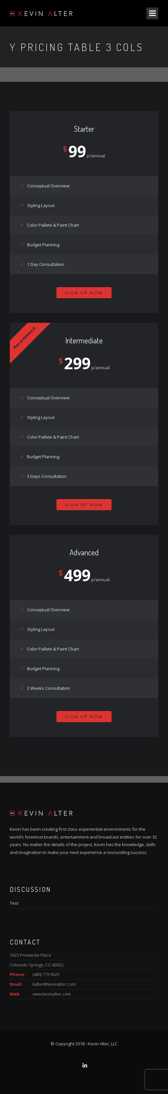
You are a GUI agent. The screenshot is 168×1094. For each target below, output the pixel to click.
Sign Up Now (84, 293)
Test (14, 903)
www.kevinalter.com (52, 994)
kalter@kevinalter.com (54, 984)
